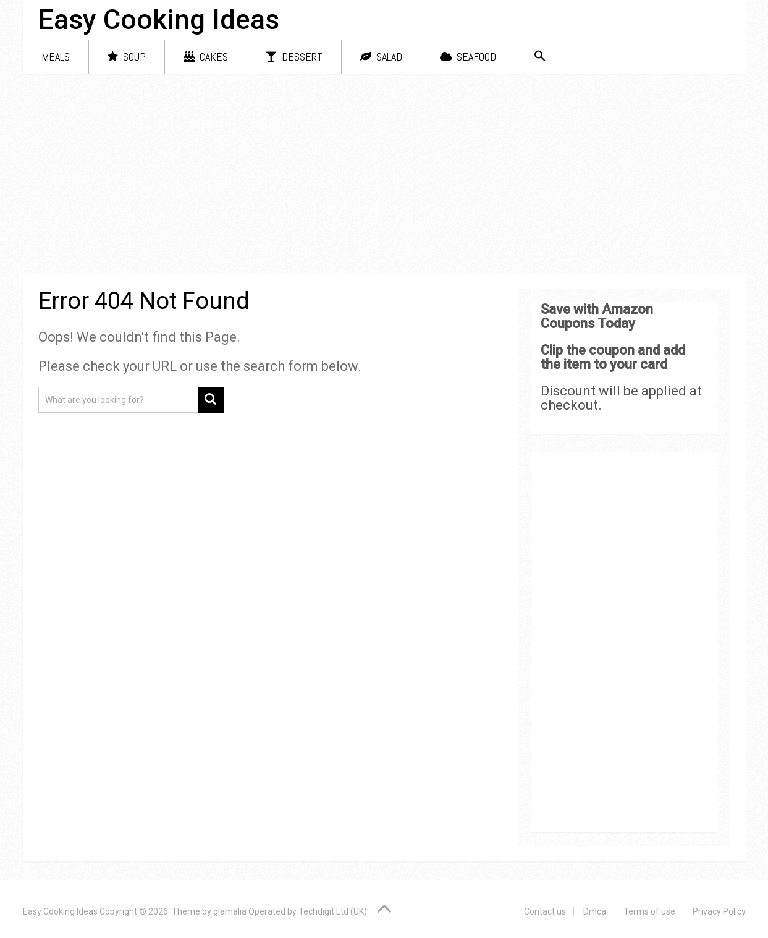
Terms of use (649, 911)
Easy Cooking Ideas (158, 19)
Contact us (545, 911)
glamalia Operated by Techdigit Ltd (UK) (290, 911)
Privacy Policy (719, 911)
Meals (55, 56)
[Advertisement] (384, 175)
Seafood (468, 56)
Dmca (594, 911)
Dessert (294, 56)
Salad (381, 56)
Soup (127, 56)
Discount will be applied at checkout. (621, 398)
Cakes (206, 56)
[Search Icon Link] (540, 56)
